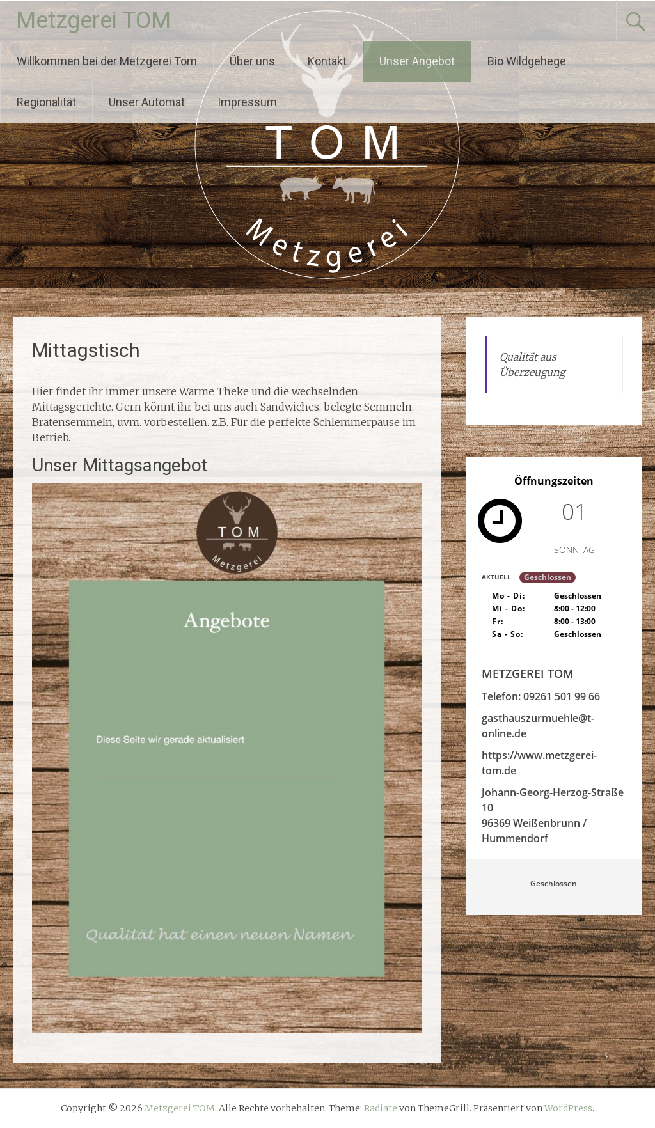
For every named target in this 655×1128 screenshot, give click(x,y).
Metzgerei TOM (93, 20)
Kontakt (327, 61)
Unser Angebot (417, 61)
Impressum (247, 102)
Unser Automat (147, 102)
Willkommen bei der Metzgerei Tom (107, 61)
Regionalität (46, 102)
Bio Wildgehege (526, 61)
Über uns (252, 61)
